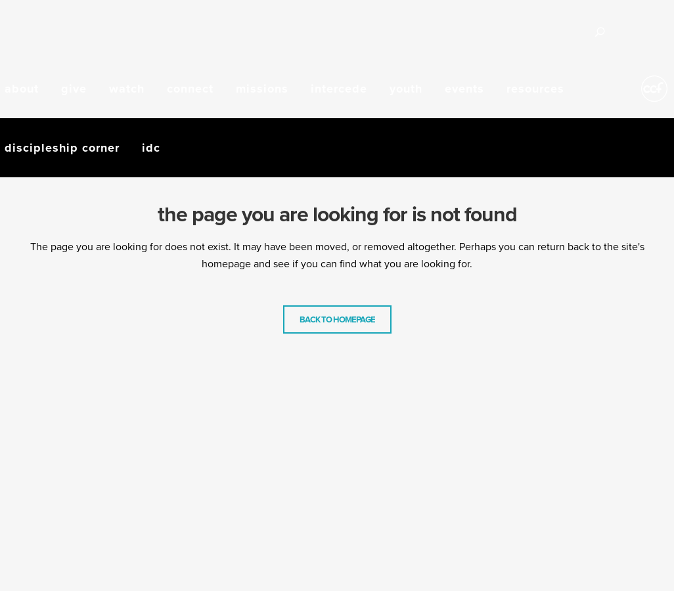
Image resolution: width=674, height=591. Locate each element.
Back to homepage (337, 319)
